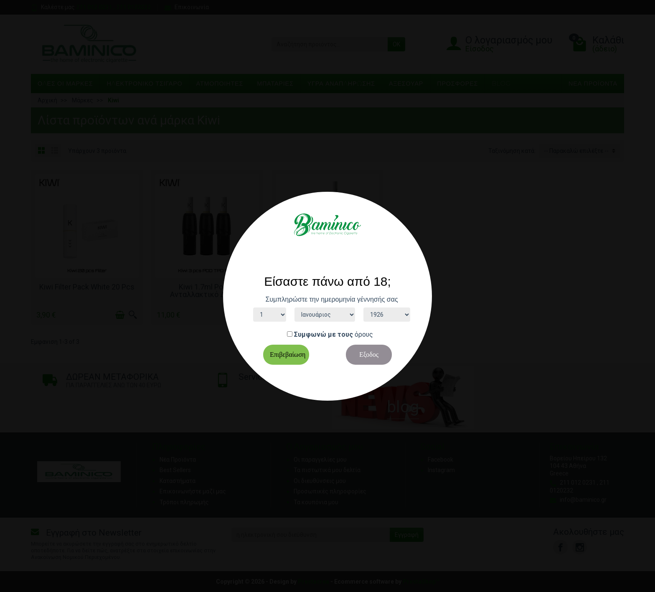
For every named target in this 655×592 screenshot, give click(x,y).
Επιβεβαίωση (287, 354)
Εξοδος (368, 354)
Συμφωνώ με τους (323, 334)
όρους (364, 334)
